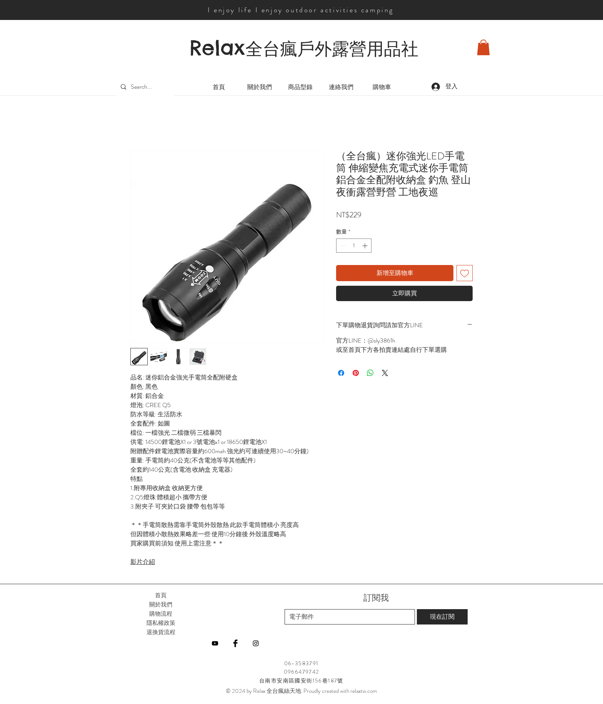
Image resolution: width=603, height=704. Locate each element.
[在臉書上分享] (341, 373)
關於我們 (160, 604)
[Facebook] (235, 643)
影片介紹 (142, 561)
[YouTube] (215, 643)
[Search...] (144, 87)
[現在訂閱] (442, 616)
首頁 (161, 595)
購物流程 (160, 613)
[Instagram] (256, 643)
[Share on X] (385, 373)
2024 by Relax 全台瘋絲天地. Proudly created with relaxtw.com (304, 691)
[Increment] (365, 245)
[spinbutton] (354, 245)
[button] (483, 47)
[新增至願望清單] (464, 273)
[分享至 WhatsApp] (370, 373)
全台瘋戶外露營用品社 (331, 48)
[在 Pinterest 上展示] (355, 373)
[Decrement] (342, 245)
